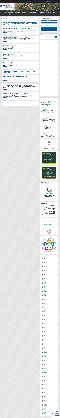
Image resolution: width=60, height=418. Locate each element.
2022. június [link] (43, 312)
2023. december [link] (44, 291)
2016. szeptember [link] (44, 404)
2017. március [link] (44, 396)
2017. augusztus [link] (44, 389)
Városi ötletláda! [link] (7, 63)
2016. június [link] (43, 408)
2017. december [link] (44, 384)
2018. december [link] (44, 368)
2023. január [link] (44, 303)
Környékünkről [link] (24, 12)
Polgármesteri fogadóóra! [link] (9, 54)
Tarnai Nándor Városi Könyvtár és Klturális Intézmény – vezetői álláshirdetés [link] (19, 72)
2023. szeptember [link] (44, 295)
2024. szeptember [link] (44, 282)
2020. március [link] (44, 348)
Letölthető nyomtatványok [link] (8, 12)
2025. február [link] (44, 275)
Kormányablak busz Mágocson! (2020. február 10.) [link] (16, 93)
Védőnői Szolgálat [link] (12, 14)
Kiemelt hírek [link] (17, 12)
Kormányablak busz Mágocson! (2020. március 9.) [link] (15, 37)
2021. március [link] (44, 332)
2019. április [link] (43, 363)
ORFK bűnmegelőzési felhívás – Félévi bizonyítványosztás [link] (17, 85)
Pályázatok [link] (19, 10)
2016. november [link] (44, 401)
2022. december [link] (44, 304)
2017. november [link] (44, 385)
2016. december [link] (44, 400)
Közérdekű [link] (13, 10)
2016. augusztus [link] (44, 405)
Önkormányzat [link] (25, 10)
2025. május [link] (43, 271)
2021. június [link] (43, 328)
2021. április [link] (43, 331)
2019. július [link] (43, 359)
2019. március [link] (44, 364)
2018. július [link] (43, 375)
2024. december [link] (44, 278)
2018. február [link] (44, 381)
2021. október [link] (44, 323)
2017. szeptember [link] (44, 388)
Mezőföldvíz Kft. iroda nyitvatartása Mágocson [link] (15, 76)
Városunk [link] (8, 10)
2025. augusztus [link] (44, 267)
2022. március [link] (44, 316)
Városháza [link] (5, 14)
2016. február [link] (44, 413)
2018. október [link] (44, 371)
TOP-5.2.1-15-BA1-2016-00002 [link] (46, 130)
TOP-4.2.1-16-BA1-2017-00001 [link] (46, 126)
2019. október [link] (44, 355)
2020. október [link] (44, 339)
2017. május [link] (43, 393)
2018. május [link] (43, 377)
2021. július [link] (43, 327)
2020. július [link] (43, 343)
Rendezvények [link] (48, 12)
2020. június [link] (43, 344)
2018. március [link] (44, 380)
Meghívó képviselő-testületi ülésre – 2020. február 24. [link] (16, 28)
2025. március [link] (44, 274)
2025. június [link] (43, 270)
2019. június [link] (43, 360)
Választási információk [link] (38, 10)
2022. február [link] (44, 318)
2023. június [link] (43, 299)
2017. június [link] (43, 392)
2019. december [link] (44, 352)
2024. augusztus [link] (44, 283)
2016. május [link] (43, 409)
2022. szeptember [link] (44, 308)
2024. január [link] (44, 290)
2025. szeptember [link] (44, 266)
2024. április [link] (43, 287)
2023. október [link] (44, 294)
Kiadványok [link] (46, 10)
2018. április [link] (43, 379)
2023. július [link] (43, 298)
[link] (1, 6)
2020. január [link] (44, 351)
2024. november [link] (44, 279)
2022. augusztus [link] (44, 310)
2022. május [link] (43, 314)
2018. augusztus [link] (44, 373)
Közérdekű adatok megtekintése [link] (48, 221)
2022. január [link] (44, 319)
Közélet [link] (30, 12)
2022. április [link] (43, 315)
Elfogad (48, 1)
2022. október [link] (44, 307)
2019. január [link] (44, 367)
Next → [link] (5, 103)
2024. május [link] (43, 286)
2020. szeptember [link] (44, 340)
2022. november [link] (44, 306)
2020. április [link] (43, 347)
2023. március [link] (44, 302)
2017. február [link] (44, 397)
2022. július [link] (43, 311)
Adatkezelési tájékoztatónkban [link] (34, 1)
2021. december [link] (44, 320)
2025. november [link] (44, 263)
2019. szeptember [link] (44, 356)
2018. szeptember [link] (44, 372)
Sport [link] (54, 12)
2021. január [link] (44, 335)
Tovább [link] (5, 32)
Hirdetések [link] (52, 10)
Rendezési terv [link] (41, 12)
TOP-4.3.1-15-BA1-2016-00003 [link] (46, 135)
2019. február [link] (44, 365)
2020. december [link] (44, 336)
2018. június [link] (43, 376)
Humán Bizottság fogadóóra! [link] (10, 46)
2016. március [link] (44, 412)
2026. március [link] (44, 258)
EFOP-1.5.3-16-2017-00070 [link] (45, 104)
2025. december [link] (44, 262)
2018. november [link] (44, 369)
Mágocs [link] (6, 5)
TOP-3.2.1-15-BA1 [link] (44, 109)
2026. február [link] (44, 259)
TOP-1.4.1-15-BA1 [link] (44, 118)
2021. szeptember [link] (44, 324)
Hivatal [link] (31, 10)
